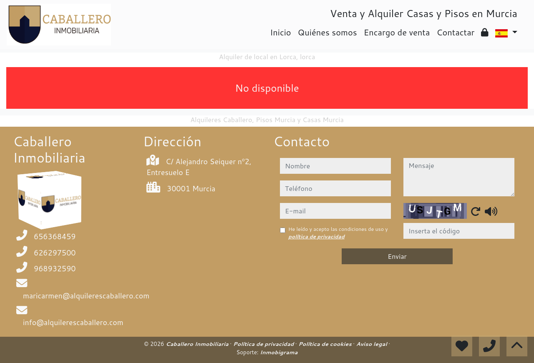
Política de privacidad (264, 344)
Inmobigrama (278, 352)
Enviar (397, 256)
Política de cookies (325, 344)
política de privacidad (316, 236)
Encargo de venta (397, 32)
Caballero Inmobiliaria (198, 344)
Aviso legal (372, 344)
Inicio (280, 32)
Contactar (455, 32)
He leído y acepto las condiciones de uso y (338, 232)
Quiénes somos (327, 32)
